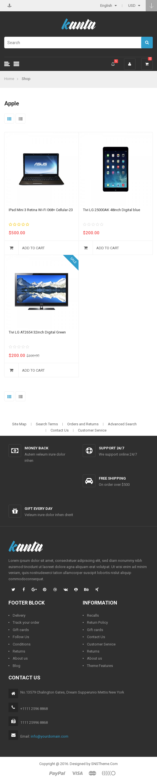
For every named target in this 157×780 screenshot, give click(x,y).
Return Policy (97, 622)
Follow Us (21, 637)
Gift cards (21, 630)
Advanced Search (122, 424)
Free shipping (112, 478)
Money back (36, 448)
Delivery (19, 615)
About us (20, 658)
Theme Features (100, 666)
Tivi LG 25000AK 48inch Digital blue (111, 210)
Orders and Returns (83, 424)
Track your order (26, 622)
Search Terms (47, 424)
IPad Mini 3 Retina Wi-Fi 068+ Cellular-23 (41, 210)
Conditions (21, 644)
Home (9, 79)
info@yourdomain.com (49, 736)
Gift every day (39, 508)
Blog (16, 666)
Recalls (93, 615)
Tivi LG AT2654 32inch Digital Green (37, 332)
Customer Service (92, 430)
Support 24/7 (111, 448)
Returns (19, 651)
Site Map (19, 424)
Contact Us (60, 430)
